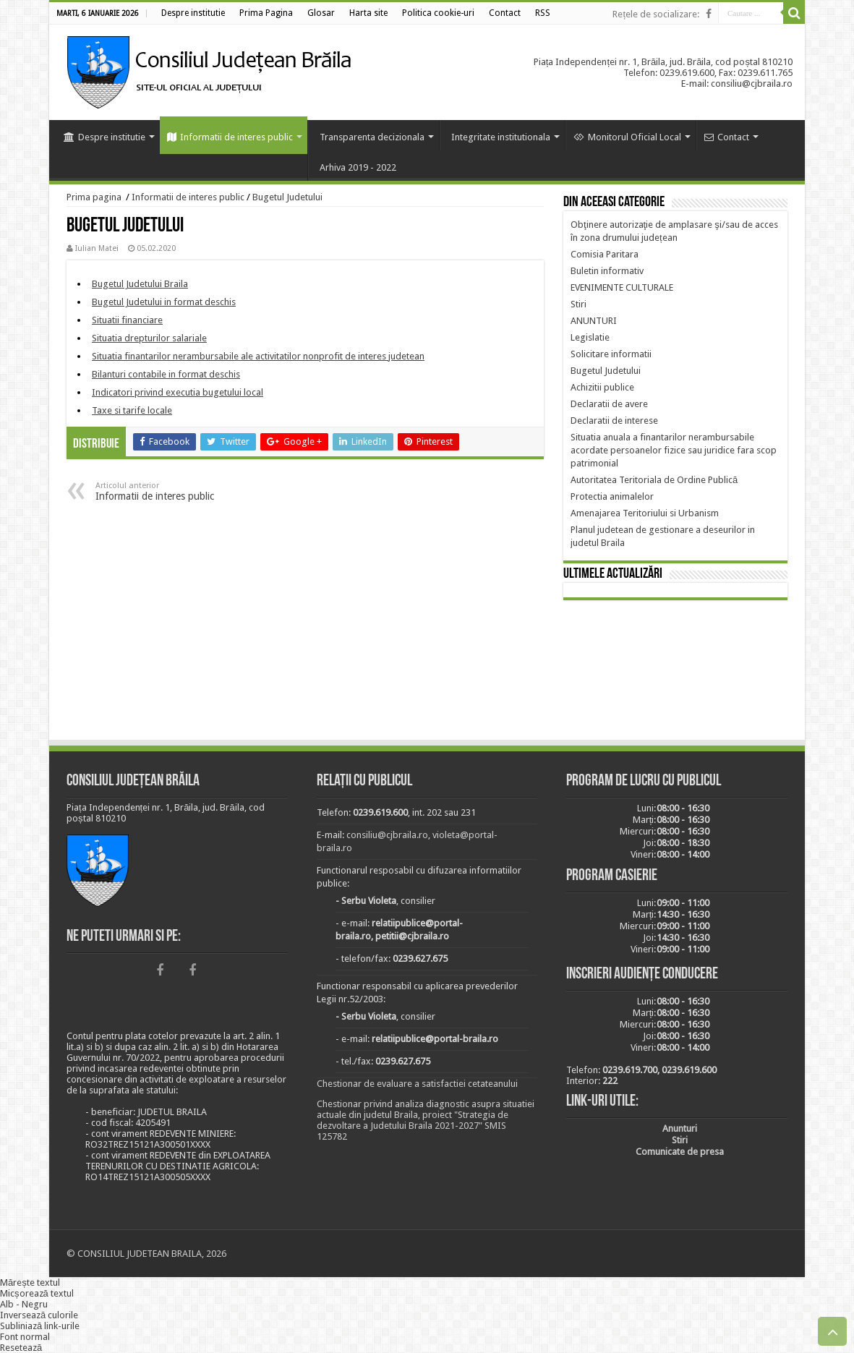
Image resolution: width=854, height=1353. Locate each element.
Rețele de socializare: (655, 14)
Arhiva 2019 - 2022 (358, 167)
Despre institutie (104, 137)
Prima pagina (94, 197)
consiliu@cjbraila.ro (387, 834)
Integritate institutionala (500, 137)
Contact (726, 137)
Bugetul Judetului (287, 197)
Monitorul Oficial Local (627, 137)
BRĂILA (675, 672)
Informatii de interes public (230, 137)
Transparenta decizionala (372, 137)
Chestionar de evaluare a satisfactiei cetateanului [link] (417, 1083)
